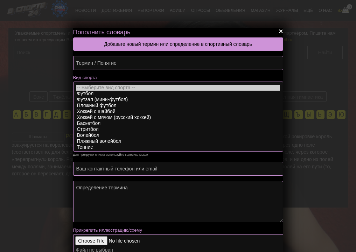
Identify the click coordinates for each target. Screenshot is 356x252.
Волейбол (178, 135)
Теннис (178, 147)
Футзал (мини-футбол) (178, 100)
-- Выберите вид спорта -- (178, 88)
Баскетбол (178, 123)
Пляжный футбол (178, 105)
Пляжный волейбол (178, 141)
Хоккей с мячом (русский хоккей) (178, 117)
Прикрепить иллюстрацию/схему (107, 230)
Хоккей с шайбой (178, 111)
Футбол (178, 94)
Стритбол (178, 129)
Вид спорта (85, 77)
